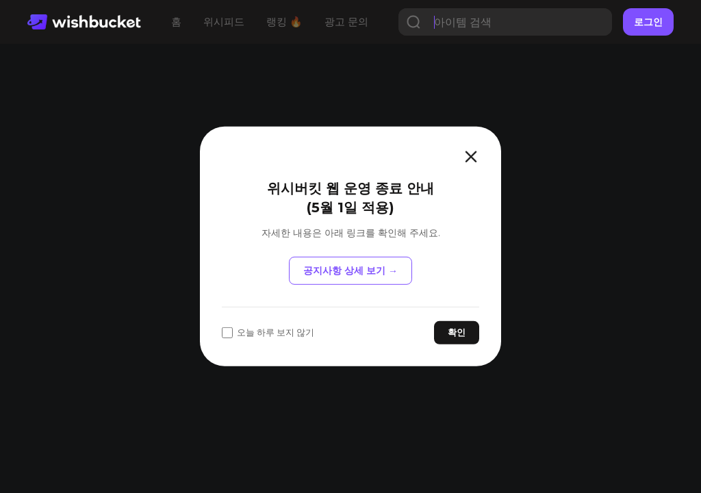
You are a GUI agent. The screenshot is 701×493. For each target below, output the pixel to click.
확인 (457, 332)
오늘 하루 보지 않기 (268, 332)
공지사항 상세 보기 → (350, 270)
